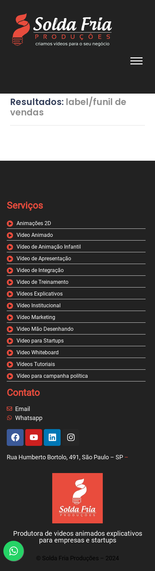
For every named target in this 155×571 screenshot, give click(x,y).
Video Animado (35, 235)
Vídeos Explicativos (40, 294)
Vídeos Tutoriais (36, 364)
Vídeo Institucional (39, 306)
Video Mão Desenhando (45, 329)
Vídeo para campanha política (52, 376)
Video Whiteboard (38, 353)
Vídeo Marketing (36, 317)
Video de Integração (40, 270)
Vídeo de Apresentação (44, 259)
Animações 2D (34, 223)
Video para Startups (40, 341)
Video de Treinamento (42, 282)
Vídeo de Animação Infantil (49, 247)
